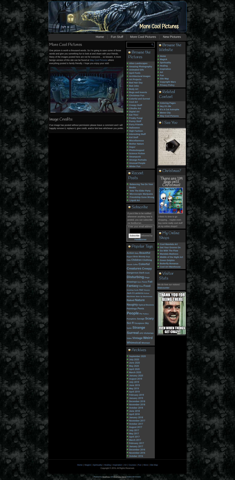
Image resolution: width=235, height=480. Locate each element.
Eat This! (133, 115)
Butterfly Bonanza (169, 264)
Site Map (164, 79)
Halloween (134, 128)
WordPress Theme (119, 477)
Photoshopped (136, 150)
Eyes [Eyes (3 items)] (139, 282)
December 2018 (137, 401)
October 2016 (136, 456)
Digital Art (134, 112)
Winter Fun (134, 166)
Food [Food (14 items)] (146, 286)
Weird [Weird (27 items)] (148, 338)
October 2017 (136, 424)
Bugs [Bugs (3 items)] (148, 256)
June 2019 (134, 385)
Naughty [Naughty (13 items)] (132, 304)
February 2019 (136, 395)
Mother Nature (136, 144)
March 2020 (135, 372)
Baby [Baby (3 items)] (137, 253)
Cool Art (133, 102)
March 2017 (135, 440)
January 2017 (136, 446)
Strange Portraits (138, 160)
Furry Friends (136, 124)
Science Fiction (137, 153)
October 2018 (136, 408)
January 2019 (136, 398)
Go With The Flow (169, 251)
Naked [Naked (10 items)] (130, 300)
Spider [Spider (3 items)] (129, 328)
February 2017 (136, 443)
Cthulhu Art (135, 108)
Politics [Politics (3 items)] (146, 314)
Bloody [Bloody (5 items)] (142, 256)
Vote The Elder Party (140, 191)
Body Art (133, 89)
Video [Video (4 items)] (129, 338)
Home (100, 37)
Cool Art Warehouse (170, 267)
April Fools (134, 73)
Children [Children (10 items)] (136, 260)
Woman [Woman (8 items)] (145, 343)
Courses (132, 465)
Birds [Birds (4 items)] (135, 256)
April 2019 (134, 392)
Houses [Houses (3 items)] (147, 290)
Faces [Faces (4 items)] (144, 282)
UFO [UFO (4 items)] (141, 333)
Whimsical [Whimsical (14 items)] (134, 342)
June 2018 (134, 411)
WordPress (106, 477)
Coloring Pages (168, 103)
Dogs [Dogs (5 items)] (147, 277)
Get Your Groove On (170, 247)
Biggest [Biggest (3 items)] (130, 256)
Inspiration (165, 69)
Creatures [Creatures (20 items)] (134, 268)
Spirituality (165, 63)
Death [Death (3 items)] (147, 273)
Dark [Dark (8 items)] (141, 273)
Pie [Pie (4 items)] (140, 314)
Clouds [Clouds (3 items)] (129, 264)
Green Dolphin (167, 260)
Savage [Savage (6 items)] (141, 319)
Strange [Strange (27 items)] (138, 328)
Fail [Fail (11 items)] (150, 282)
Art (161, 72)
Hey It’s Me (165, 106)
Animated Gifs (136, 70)
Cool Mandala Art (169, 244)
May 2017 (134, 434)
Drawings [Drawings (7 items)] (132, 282)
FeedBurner (141, 239)
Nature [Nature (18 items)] (140, 300)
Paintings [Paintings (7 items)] (132, 309)
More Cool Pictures (158, 26)
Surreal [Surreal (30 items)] (133, 333)
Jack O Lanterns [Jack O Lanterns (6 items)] (135, 293)
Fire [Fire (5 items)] (141, 286)
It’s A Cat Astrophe (169, 109)
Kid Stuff (133, 137)
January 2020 (136, 376)
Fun (162, 75)
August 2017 (135, 427)
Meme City (165, 113)
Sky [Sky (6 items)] (147, 323)
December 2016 (137, 450)
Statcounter (163, 288)
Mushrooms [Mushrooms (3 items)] (147, 296)
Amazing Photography (140, 67)
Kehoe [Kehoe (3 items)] (146, 293)
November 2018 (137, 405)
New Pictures (172, 37)
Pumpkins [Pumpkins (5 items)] (131, 319)
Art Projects (135, 79)
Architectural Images (140, 76)
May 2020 (134, 366)
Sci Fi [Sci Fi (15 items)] (130, 323)
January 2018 (136, 417)
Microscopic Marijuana (141, 194)
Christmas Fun (136, 96)
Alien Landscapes (138, 63)
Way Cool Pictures (98, 60)
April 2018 (134, 414)
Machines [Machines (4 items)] (131, 296)
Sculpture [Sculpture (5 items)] (139, 323)
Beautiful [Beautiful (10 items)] (144, 253)
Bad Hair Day (136, 83)
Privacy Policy (167, 85)
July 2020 (134, 359)
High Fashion (136, 131)
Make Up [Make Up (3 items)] (139, 296)
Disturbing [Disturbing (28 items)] (135, 277)
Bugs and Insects (138, 92)
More (145, 465)
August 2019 (135, 379)
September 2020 (137, 356)
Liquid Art (135, 200)
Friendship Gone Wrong (142, 197)
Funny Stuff (135, 121)
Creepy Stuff (135, 105)
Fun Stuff (117, 37)
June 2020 (134, 363)
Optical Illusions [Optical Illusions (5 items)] (146, 305)
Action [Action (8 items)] (130, 253)
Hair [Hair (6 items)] (141, 290)
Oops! (132, 147)
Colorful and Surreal (139, 99)
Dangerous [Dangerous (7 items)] (133, 273)
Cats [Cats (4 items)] (129, 260)
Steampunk (135, 157)
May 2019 (134, 388)
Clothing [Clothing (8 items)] (147, 260)
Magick (163, 59)
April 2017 (134, 437)
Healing (164, 66)
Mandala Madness (169, 254)
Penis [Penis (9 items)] (140, 309)
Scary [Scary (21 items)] (149, 318)
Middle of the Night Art (171, 257)
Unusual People (137, 163)
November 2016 (137, 453)
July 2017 (134, 430)
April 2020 (134, 369)
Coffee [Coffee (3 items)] (135, 264)
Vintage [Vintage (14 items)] (137, 338)
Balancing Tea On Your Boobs (141, 186)
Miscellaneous (136, 141)
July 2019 (134, 382)
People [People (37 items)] (133, 313)
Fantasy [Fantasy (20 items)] (133, 286)
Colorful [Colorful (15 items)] (144, 264)
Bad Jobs (134, 86)
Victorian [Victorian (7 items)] (149, 333)
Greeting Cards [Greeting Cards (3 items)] (133, 290)
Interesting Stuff (137, 134)
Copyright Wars (168, 82)
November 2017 (137, 421)
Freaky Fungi (136, 118)
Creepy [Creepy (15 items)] (147, 268)
